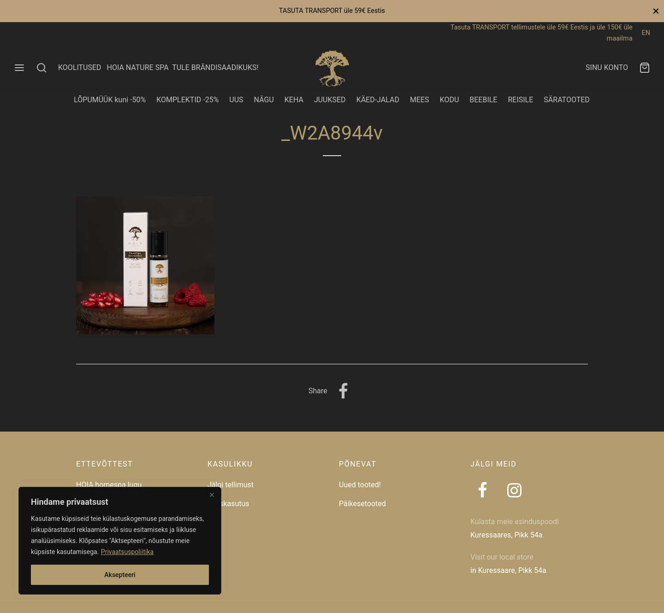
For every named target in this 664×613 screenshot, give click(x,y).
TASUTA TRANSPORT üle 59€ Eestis (332, 11)
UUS (236, 99)
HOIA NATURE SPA (137, 67)
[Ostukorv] (644, 67)
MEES (419, 99)
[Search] (41, 67)
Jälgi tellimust (231, 484)
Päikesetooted (362, 503)
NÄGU (264, 99)
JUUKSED (330, 99)
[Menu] (19, 67)
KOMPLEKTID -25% (187, 99)
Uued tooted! (360, 484)
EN (646, 33)
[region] (119, 541)
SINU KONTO (607, 67)
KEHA (294, 99)
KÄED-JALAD (377, 99)
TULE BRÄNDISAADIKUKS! (215, 67)
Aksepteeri (119, 574)
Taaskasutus (228, 503)
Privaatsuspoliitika (127, 551)
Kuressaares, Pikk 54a (506, 535)
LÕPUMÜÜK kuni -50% (110, 99)
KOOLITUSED (79, 67)
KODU (449, 99)
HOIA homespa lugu (109, 484)
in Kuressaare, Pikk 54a (508, 570)
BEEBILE (483, 99)
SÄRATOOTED (567, 99)
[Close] (211, 494)
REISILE (520, 99)
